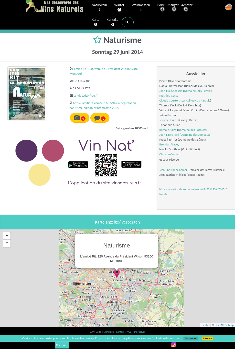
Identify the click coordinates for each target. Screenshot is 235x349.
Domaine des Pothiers (192, 130)
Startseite (109, 331)
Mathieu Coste (168, 95)
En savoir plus (190, 338)
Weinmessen (141, 7)
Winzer (119, 7)
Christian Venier (169, 154)
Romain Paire (167, 130)
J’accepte (207, 338)
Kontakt (112, 22)
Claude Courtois (169, 100)
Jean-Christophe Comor (173, 170)
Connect (62, 345)
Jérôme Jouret (168, 120)
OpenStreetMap (224, 325)
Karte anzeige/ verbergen (117, 222)
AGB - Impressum (136, 331)
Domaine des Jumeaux (195, 134)
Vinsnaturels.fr (56, 6)
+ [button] (7, 236)
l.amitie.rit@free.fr (86, 95)
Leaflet (206, 325)
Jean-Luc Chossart (170, 90)
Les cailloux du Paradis (196, 100)
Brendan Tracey (169, 144)
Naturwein (99, 7)
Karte (95, 22)
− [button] (7, 243)
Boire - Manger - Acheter (174, 8)
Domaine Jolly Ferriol (197, 90)
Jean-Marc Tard (169, 134)
